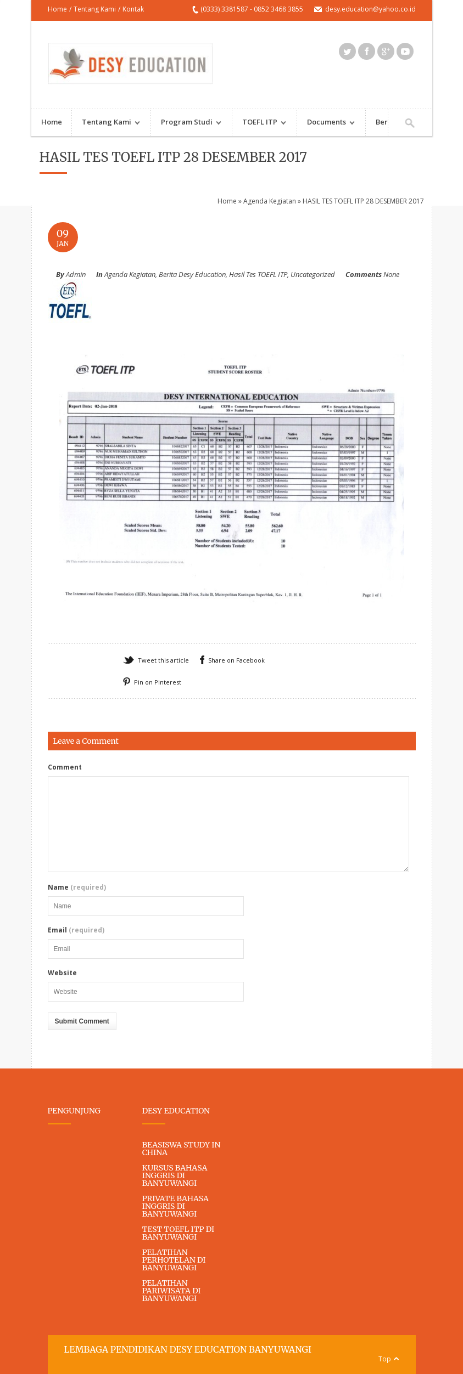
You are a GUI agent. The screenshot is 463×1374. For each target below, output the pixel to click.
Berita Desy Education (192, 274)
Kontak (133, 9)
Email (76, 930)
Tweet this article (163, 660)
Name (77, 887)
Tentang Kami (95, 9)
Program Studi (186, 123)
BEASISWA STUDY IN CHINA (181, 1148)
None (391, 274)
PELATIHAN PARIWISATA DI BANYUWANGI (171, 1290)
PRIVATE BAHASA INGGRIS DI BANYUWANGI (175, 1206)
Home (57, 9)
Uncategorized (313, 274)
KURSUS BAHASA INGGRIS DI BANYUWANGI (175, 1175)
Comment (65, 767)
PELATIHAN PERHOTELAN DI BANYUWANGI (174, 1260)
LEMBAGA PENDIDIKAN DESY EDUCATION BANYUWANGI (187, 1349)
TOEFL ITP (259, 123)
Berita (386, 122)
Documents (326, 123)
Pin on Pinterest (157, 682)
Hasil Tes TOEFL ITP (258, 274)
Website (62, 973)
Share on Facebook (236, 660)
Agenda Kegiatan (269, 201)
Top (384, 1359)
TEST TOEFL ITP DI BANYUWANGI (178, 1233)
